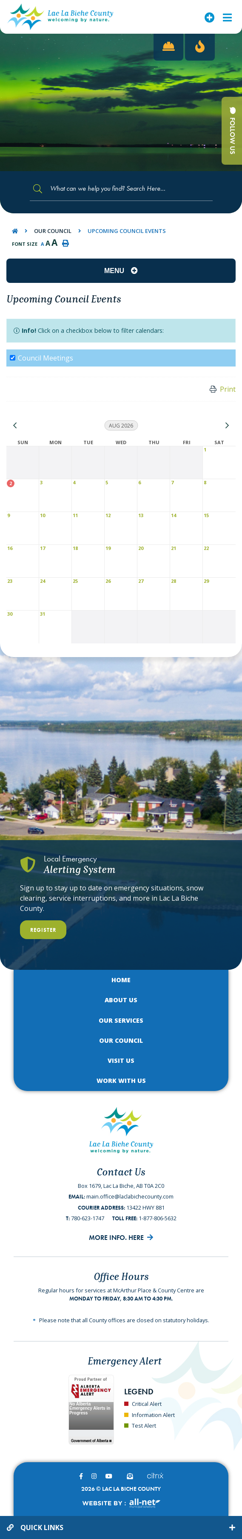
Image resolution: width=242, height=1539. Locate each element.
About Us (121, 1000)
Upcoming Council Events (127, 231)
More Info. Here (116, 1237)
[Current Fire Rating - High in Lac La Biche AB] (200, 47)
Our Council (52, 231)
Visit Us (121, 1060)
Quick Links (41, 1527)
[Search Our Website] (121, 189)
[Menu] (227, 16)
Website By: (121, 1503)
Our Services (121, 1020)
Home (121, 980)
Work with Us (121, 1080)
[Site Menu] (121, 271)
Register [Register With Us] (43, 930)
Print (228, 389)
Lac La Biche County (60, 16)
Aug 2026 (121, 425)
